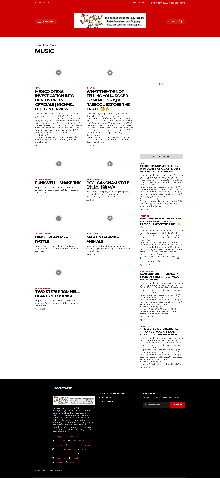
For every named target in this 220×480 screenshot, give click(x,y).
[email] (156, 407)
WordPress (61, 460)
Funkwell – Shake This (58, 183)
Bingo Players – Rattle (51, 240)
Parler (59, 452)
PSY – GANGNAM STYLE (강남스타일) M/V (107, 185)
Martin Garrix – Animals (102, 240)
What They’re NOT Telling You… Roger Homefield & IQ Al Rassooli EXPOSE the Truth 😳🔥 (107, 100)
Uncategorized (43, 180)
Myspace (88, 447)
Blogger (60, 439)
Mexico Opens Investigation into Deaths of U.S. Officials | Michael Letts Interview (54, 100)
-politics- (91, 88)
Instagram (73, 447)
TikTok (84, 452)
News (38, 88)
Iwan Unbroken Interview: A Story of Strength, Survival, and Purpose (160, 278)
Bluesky (60, 465)
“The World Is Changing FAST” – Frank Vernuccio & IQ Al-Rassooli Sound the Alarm (160, 333)
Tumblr (59, 456)
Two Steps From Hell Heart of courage (57, 294)
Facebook (61, 443)
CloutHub (74, 439)
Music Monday (147, 273)
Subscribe (176, 407)
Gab (85, 443)
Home (38, 45)
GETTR (59, 447)
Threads (73, 465)
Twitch (72, 456)
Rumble (71, 452)
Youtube (76, 460)
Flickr (74, 443)
